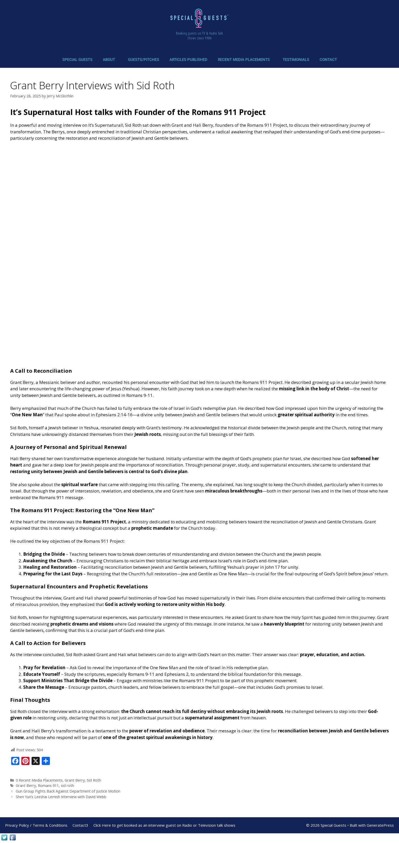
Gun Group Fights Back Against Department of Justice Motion (68, 791)
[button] (110, 59)
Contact (328, 59)
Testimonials (296, 59)
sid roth (67, 785)
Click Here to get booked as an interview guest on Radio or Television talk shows (164, 825)
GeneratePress (380, 825)
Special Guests (77, 59)
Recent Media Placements (244, 59)
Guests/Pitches (143, 59)
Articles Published (188, 59)
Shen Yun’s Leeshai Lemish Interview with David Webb (61, 796)
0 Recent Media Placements (39, 780)
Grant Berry (75, 780)
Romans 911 (48, 785)
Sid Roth (94, 780)
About (109, 59)
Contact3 (80, 825)
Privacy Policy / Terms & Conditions (36, 825)
